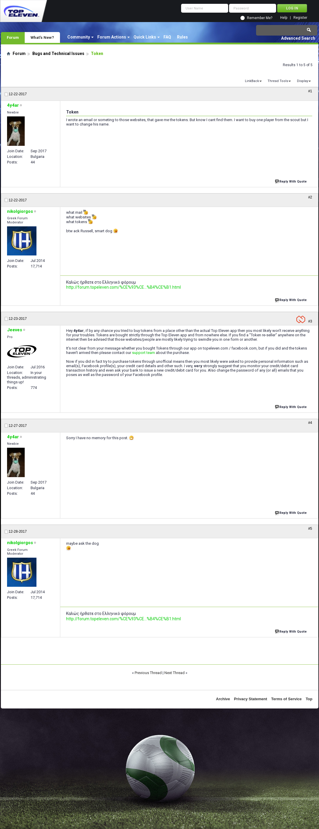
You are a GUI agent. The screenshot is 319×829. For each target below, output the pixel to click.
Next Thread (174, 673)
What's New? (42, 37)
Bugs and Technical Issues (58, 53)
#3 (310, 321)
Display (302, 81)
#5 (310, 529)
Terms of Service (286, 699)
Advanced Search (298, 38)
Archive (223, 699)
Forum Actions (111, 37)
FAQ (167, 37)
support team (143, 352)
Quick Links (144, 37)
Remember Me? (259, 18)
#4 (310, 423)
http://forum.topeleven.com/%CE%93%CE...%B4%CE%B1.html (123, 287)
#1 (310, 91)
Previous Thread (148, 673)
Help (283, 17)
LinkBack (252, 81)
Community (78, 37)
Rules (182, 37)
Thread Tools (278, 81)
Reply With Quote (291, 180)
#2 (310, 197)
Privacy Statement (250, 699)
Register (300, 17)
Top (309, 699)
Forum (13, 37)
